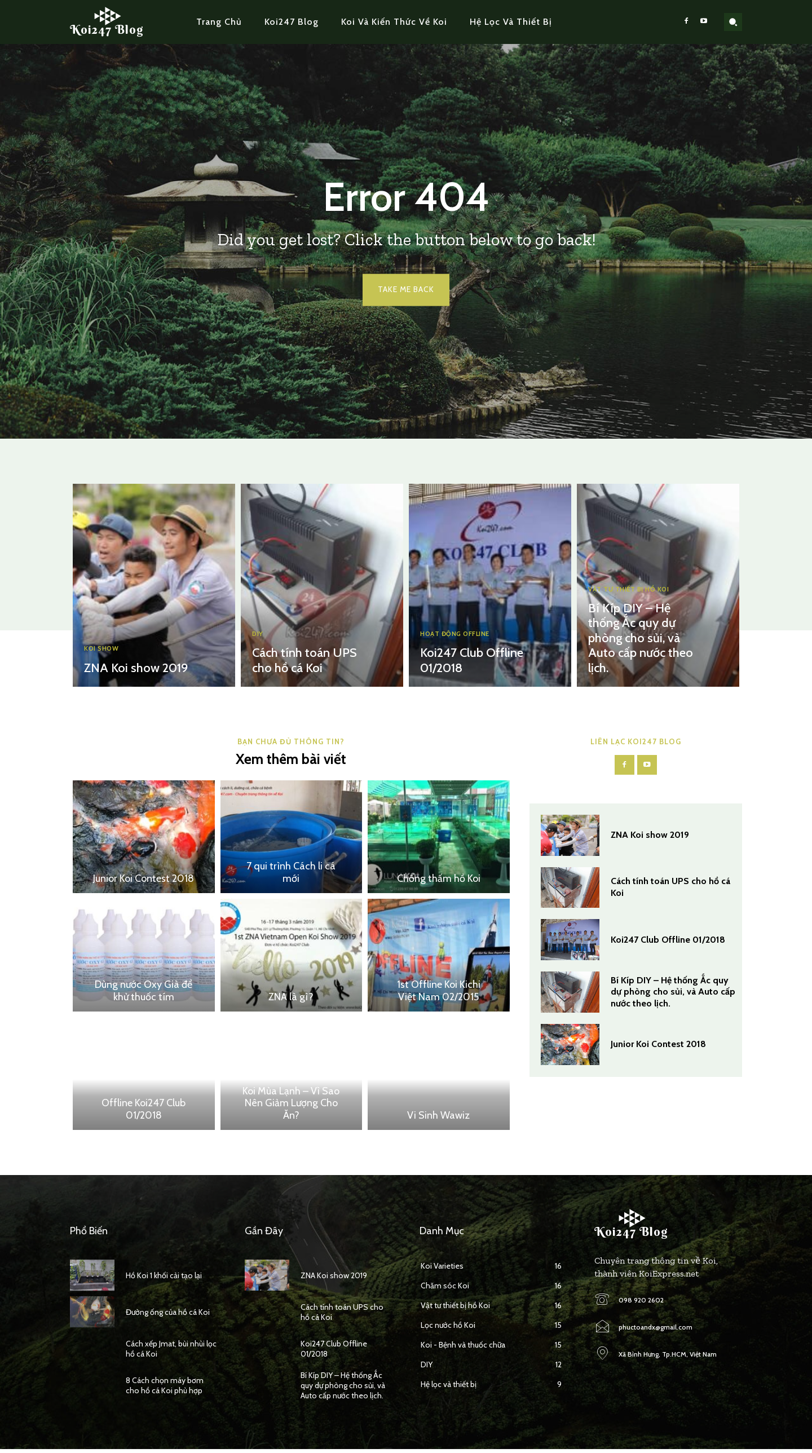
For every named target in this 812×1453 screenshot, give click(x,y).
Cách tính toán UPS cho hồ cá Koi (300, 661)
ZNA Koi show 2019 (132, 668)
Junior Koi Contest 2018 (143, 882)
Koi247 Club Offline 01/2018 (668, 944)
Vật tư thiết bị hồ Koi (634, 595)
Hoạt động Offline (460, 636)
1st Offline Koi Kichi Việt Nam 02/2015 (438, 994)
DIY (258, 636)
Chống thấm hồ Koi (438, 882)
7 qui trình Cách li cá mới (291, 875)
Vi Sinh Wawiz (438, 1118)
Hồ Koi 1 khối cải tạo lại (164, 1279)
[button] (733, 22)
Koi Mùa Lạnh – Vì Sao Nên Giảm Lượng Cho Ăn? (290, 1106)
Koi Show (104, 649)
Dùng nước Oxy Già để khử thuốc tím (143, 994)
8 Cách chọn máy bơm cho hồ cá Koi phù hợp (165, 1389)
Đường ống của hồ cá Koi (168, 1315)
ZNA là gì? (291, 1000)
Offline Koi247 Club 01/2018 (144, 1112)
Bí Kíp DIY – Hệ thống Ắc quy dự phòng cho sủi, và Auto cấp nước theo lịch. (635, 641)
